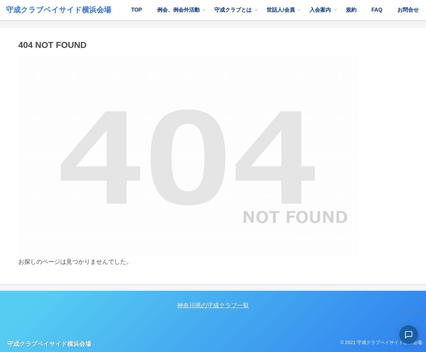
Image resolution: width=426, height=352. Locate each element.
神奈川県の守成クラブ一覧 (213, 305)
